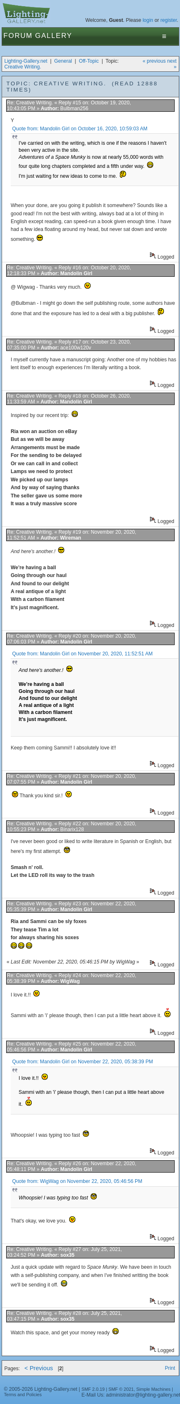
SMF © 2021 (121, 1389)
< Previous (38, 1368)
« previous (154, 61)
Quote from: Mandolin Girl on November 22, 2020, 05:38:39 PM (82, 1062)
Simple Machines (153, 1389)
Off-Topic (88, 61)
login (148, 20)
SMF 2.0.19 (93, 1389)
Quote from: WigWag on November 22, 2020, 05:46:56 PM (77, 1181)
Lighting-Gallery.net (25, 61)
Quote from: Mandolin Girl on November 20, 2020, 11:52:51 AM (82, 654)
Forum (18, 36)
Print (170, 1368)
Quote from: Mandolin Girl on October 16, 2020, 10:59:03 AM (79, 129)
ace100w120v (75, 348)
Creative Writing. (22, 67)
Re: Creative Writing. (30, 103)
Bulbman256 (74, 108)
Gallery (53, 36)
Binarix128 (72, 829)
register (168, 20)
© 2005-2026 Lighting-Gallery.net (40, 1389)
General (63, 61)
